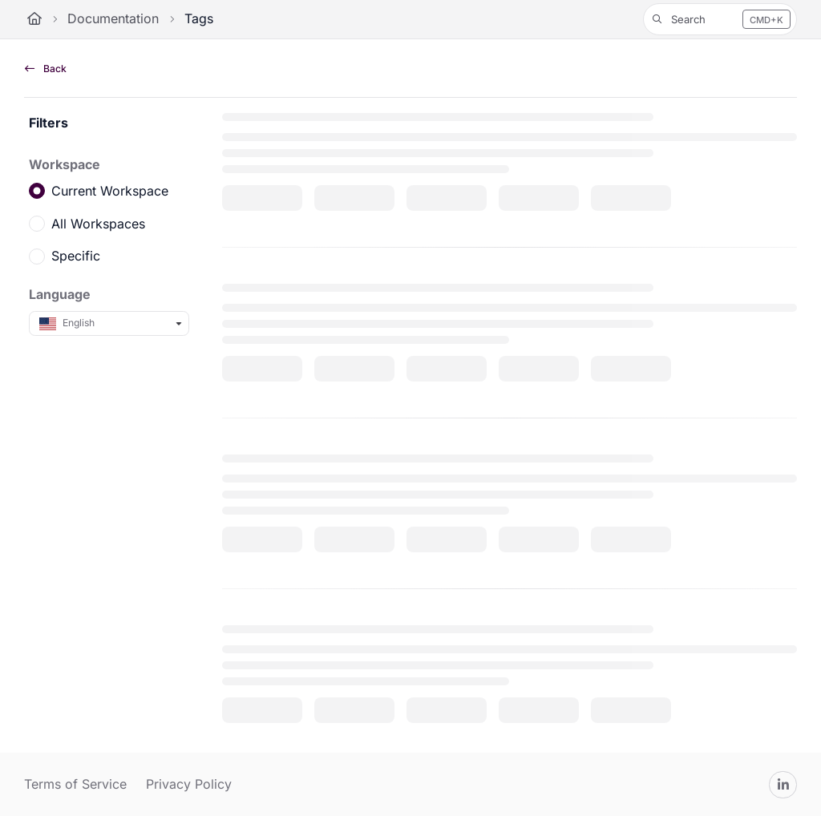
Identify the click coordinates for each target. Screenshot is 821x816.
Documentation (113, 18)
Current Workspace (109, 191)
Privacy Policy (189, 784)
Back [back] (46, 69)
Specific (75, 256)
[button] (720, 19)
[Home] (34, 19)
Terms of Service (75, 784)
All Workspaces (98, 223)
